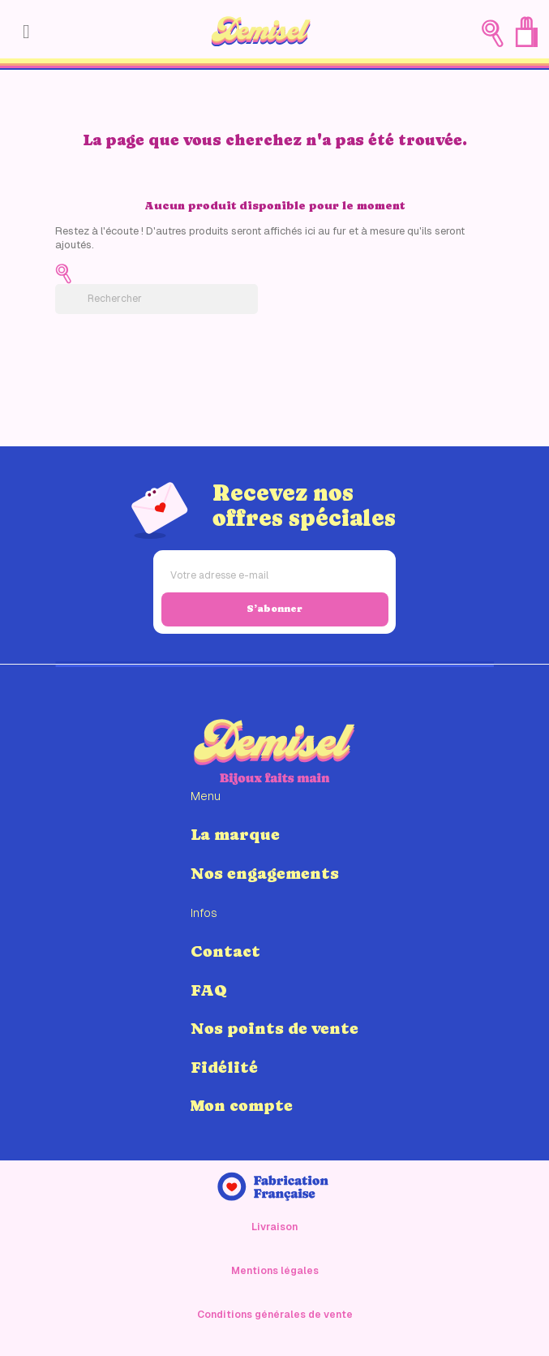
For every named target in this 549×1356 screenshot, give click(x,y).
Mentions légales (275, 1270)
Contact (225, 951)
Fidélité (224, 1067)
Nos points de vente (274, 1028)
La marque (235, 834)
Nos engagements (265, 873)
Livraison (274, 1226)
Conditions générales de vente (275, 1314)
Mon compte (242, 1105)
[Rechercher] (156, 299)
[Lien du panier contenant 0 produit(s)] (526, 32)
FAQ (209, 990)
